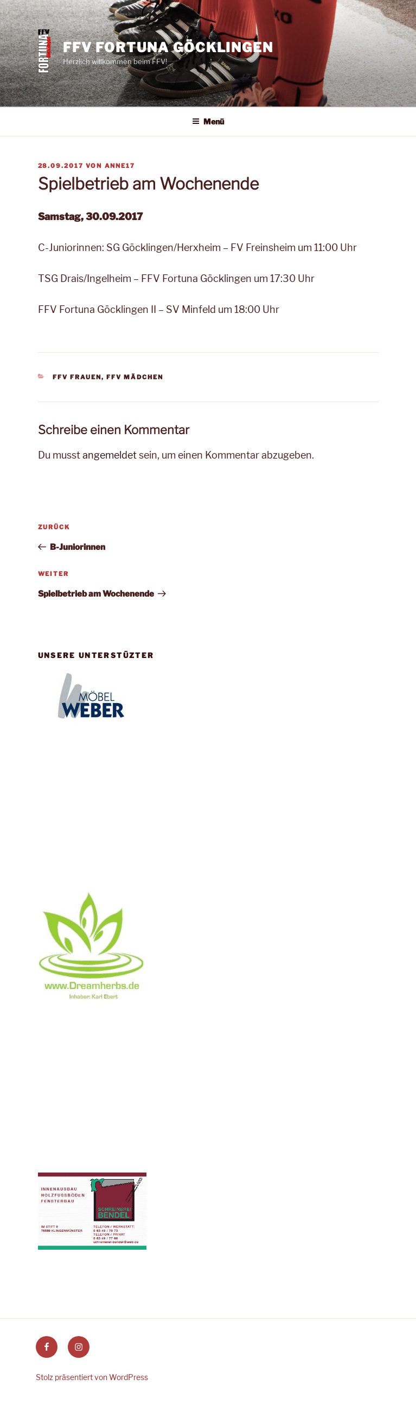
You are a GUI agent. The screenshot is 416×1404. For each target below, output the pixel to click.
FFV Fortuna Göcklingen (168, 47)
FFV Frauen (77, 377)
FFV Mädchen (134, 377)
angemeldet (109, 455)
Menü (208, 121)
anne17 (120, 166)
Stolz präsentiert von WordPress (92, 1377)
